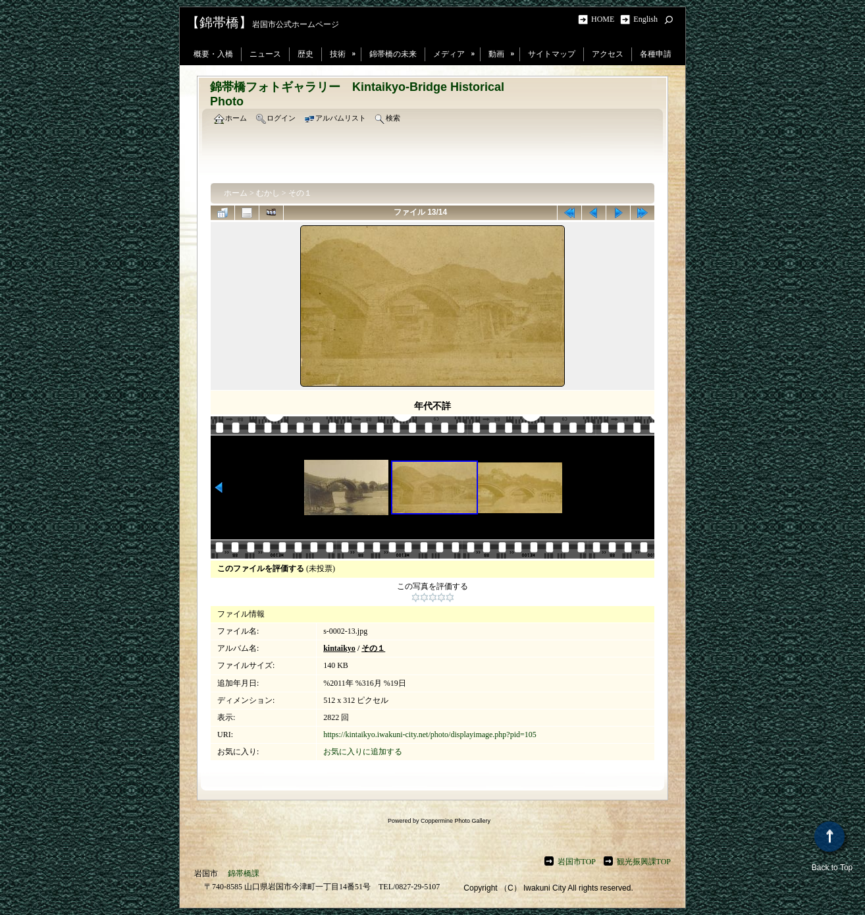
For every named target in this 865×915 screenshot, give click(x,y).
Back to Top (832, 846)
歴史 (305, 54)
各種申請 (655, 54)
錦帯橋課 (243, 873)
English (645, 19)
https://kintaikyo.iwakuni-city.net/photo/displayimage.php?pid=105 (430, 734)
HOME (604, 19)
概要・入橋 (213, 54)
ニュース (265, 54)
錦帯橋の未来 (393, 54)
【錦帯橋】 (219, 22)
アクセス (607, 54)
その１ (300, 193)
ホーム (236, 193)
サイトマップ (551, 54)
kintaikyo (339, 648)
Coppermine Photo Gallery (455, 821)
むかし (268, 193)
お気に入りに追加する (362, 751)
